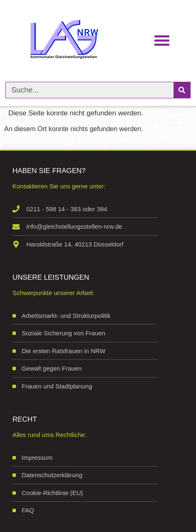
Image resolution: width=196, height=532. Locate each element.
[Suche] (182, 90)
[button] (161, 40)
